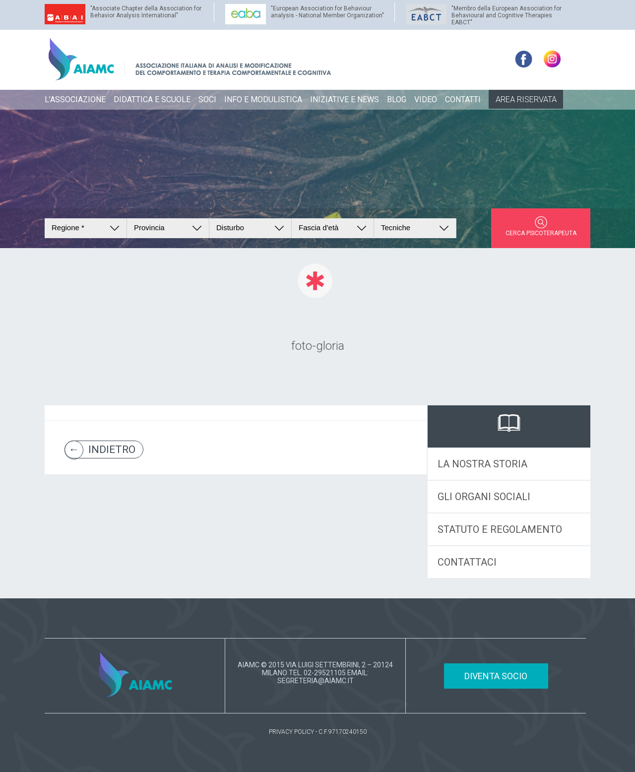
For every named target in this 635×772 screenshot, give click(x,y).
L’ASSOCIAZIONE (75, 99)
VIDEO (425, 99)
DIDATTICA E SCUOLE (152, 99)
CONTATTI (463, 99)
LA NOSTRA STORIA (482, 464)
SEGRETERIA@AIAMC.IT (315, 681)
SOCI (207, 99)
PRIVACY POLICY (291, 731)
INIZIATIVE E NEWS (344, 99)
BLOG (396, 99)
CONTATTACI (467, 562)
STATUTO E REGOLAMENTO (500, 529)
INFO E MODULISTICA (263, 99)
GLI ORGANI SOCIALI (484, 497)
